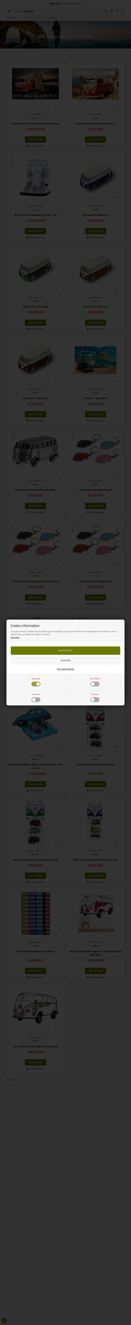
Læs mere (15, 637)
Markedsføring (95, 681)
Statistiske (94, 697)
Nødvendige (35, 681)
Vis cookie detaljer (65, 669)
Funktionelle (35, 697)
